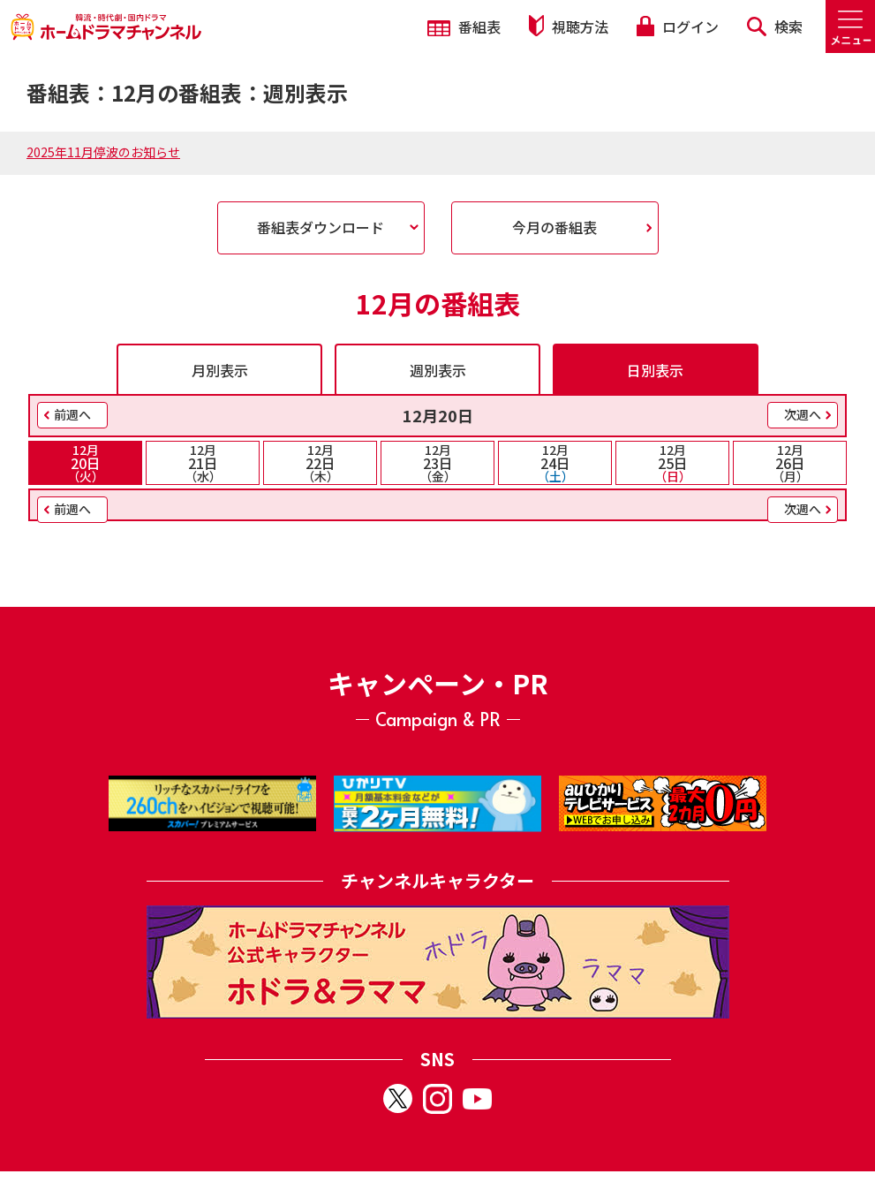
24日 (555, 463)
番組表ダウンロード (320, 227)
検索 (775, 26)
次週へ (802, 414)
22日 (320, 463)
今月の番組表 (554, 227)
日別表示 (655, 370)
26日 (790, 463)
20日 (85, 463)
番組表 (464, 26)
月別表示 (220, 370)
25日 (672, 463)
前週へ (72, 414)
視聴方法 (568, 26)
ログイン (677, 26)
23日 (437, 463)
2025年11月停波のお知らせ (103, 152)
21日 (203, 463)
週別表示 (438, 370)
